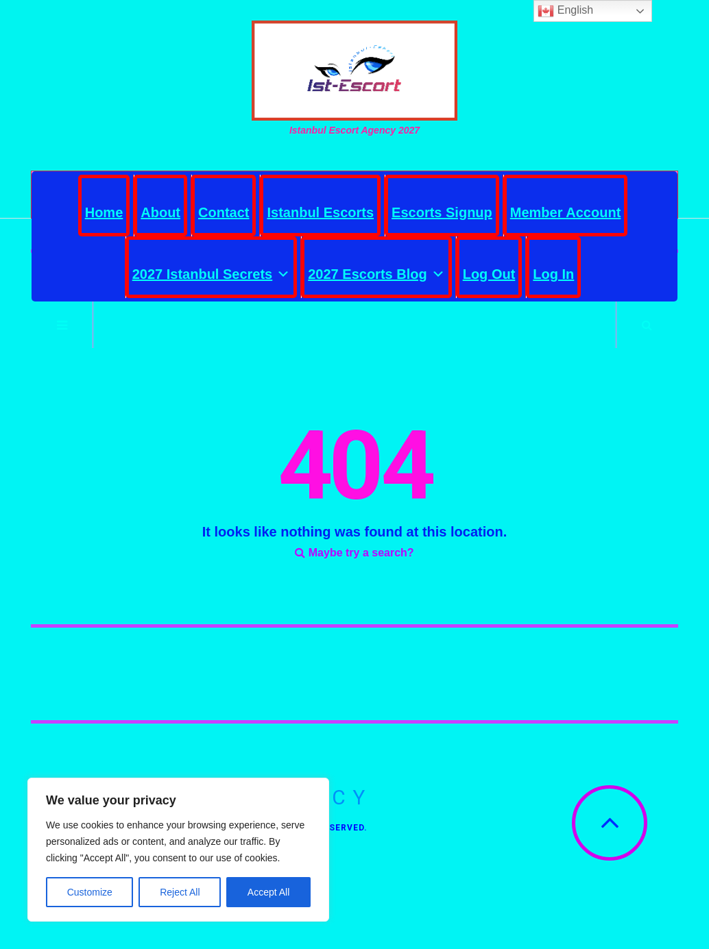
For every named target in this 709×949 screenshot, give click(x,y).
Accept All (268, 892)
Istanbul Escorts (320, 212)
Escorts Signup (442, 212)
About (160, 212)
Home (104, 212)
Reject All (180, 892)
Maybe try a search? (354, 552)
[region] (178, 850)
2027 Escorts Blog (376, 270)
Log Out (489, 274)
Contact (223, 212)
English (565, 11)
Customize (89, 892)
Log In (553, 274)
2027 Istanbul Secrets (211, 270)
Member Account (565, 212)
